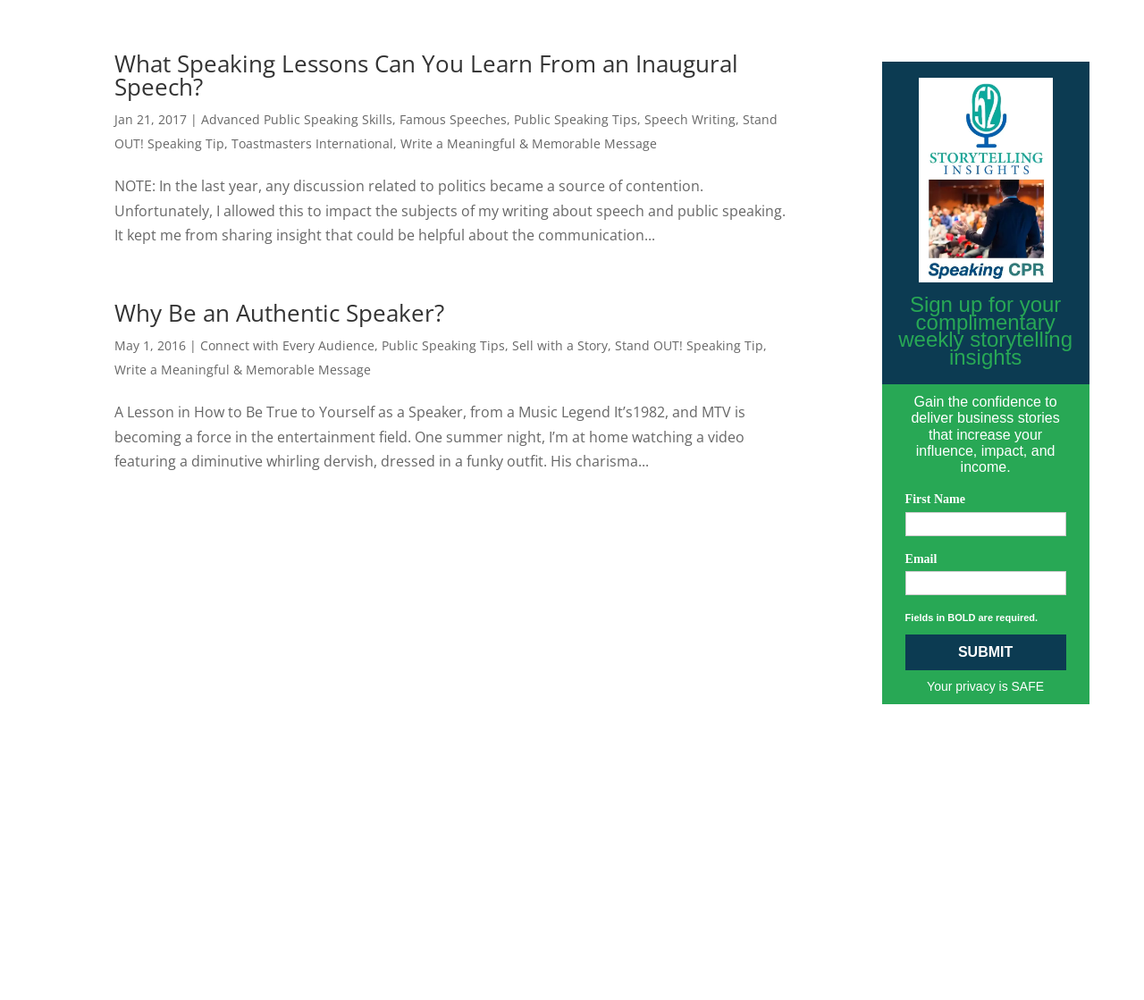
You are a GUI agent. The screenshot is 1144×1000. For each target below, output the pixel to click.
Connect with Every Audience (287, 345)
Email (921, 559)
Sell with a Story (560, 345)
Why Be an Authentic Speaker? (279, 313)
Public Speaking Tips (575, 119)
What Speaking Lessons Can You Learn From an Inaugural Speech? (426, 75)
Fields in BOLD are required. (972, 617)
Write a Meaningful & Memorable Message (528, 143)
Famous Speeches (453, 119)
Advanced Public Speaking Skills (296, 119)
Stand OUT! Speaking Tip (689, 345)
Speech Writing (690, 119)
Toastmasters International (312, 143)
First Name (935, 499)
